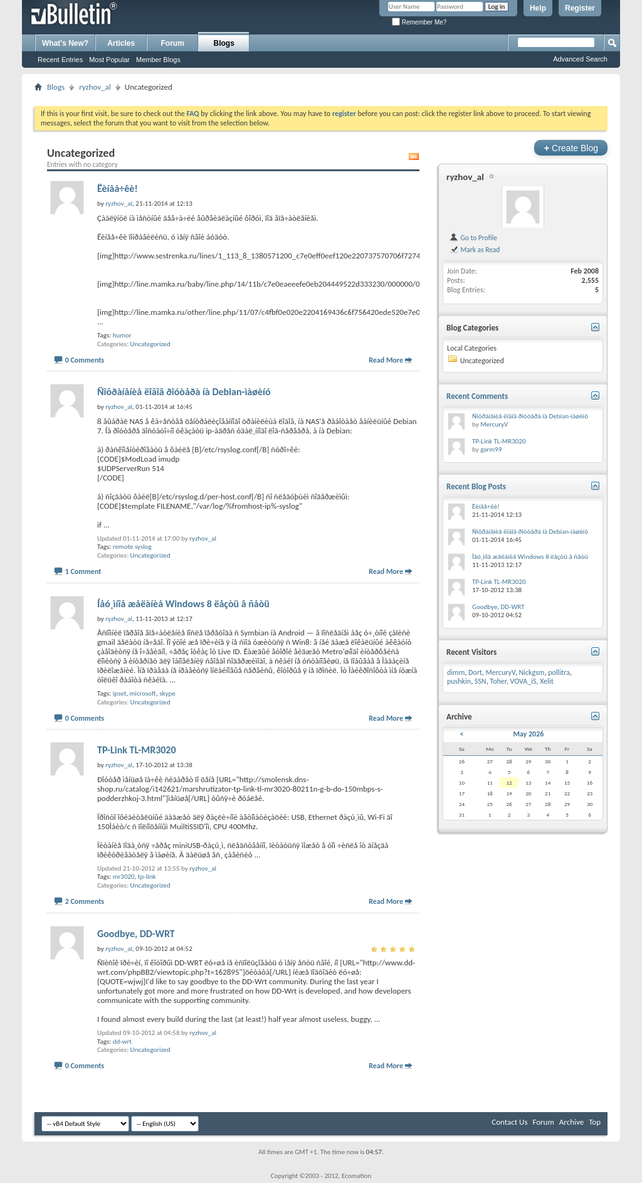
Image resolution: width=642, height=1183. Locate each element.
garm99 (491, 449)
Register (580, 8)
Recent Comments (477, 396)
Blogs (224, 43)
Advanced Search (580, 59)
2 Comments (84, 901)
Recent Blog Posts (476, 486)
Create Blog (571, 147)
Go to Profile (473, 237)
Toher (498, 681)
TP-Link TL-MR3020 (136, 750)
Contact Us (509, 1122)
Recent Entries (60, 59)
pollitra (559, 672)
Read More (386, 360)
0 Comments (84, 360)
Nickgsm (531, 672)
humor (122, 335)
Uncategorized (150, 344)
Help (538, 8)
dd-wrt (122, 1041)
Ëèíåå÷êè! (117, 188)
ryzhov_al (95, 87)
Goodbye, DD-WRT (136, 934)
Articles (121, 43)
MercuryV (494, 424)
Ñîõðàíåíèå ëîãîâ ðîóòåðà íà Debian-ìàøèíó (184, 392)
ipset (120, 693)
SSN (481, 681)
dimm (456, 672)
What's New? (65, 43)
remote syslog (132, 547)
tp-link (147, 877)
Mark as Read (474, 249)
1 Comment (83, 571)
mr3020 (124, 877)
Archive (571, 1122)
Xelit (547, 681)
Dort (475, 672)
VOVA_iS (523, 681)
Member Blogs (158, 59)
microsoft (143, 693)
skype (167, 693)
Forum (172, 43)
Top (595, 1122)
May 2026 (528, 733)
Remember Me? (419, 22)
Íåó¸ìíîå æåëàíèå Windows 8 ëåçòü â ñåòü (183, 604)
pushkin (459, 681)
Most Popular (109, 59)
